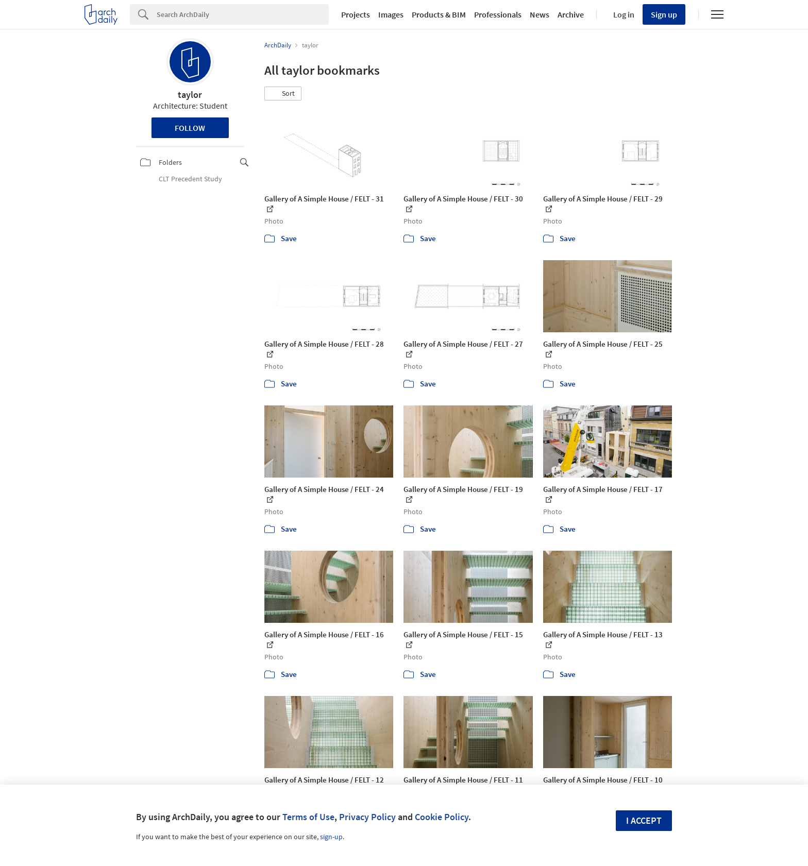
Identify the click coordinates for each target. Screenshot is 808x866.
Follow (190, 128)
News (539, 14)
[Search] (243, 14)
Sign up (664, 14)
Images (390, 14)
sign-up (331, 836)
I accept (644, 820)
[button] (282, 94)
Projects (355, 14)
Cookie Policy (441, 817)
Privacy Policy (367, 817)
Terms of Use (308, 817)
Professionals (497, 14)
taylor (190, 94)
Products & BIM (439, 14)
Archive (571, 14)
